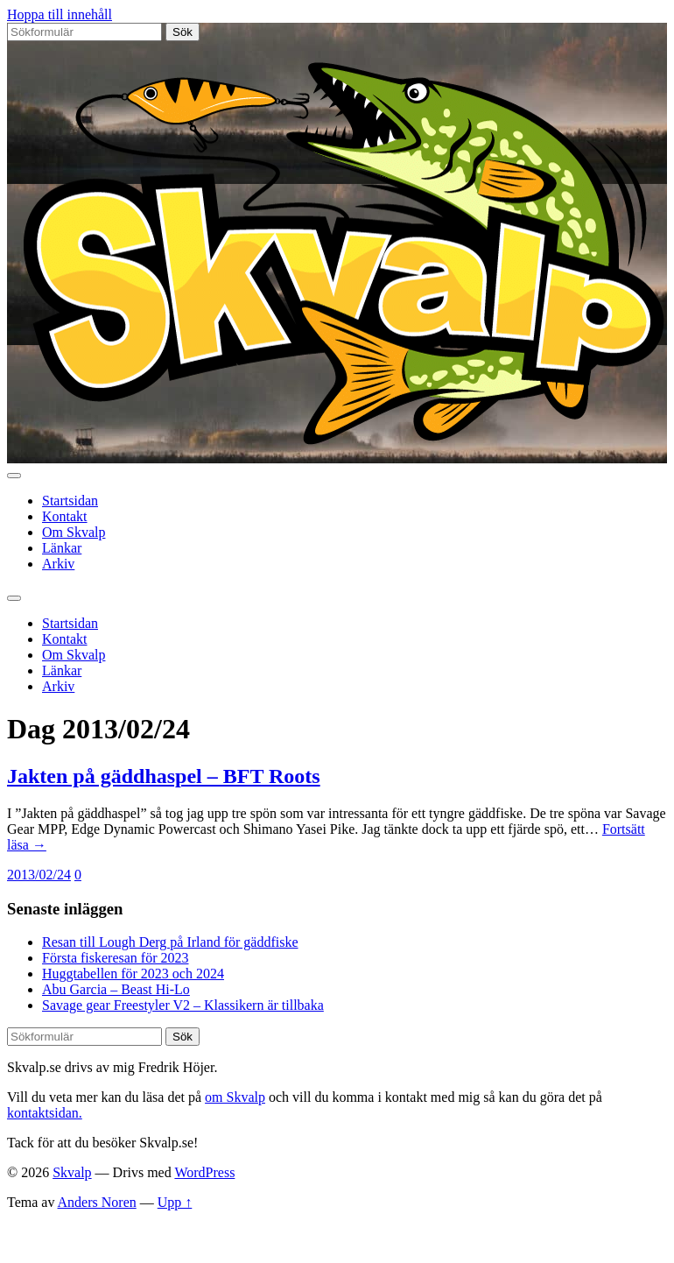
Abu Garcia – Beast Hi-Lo (116, 989)
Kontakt (65, 516)
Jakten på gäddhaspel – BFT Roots (163, 776)
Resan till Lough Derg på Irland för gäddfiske (170, 942)
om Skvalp (235, 1097)
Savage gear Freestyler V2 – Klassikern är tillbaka (183, 1005)
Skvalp (72, 1172)
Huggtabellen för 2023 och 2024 (133, 973)
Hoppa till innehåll (59, 14)
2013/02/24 (39, 874)
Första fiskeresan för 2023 (115, 957)
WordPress (204, 1172)
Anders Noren (97, 1202)
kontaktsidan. (44, 1112)
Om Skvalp (73, 532)
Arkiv (58, 563)
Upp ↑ (175, 1202)
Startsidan (70, 500)
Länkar (61, 547)
